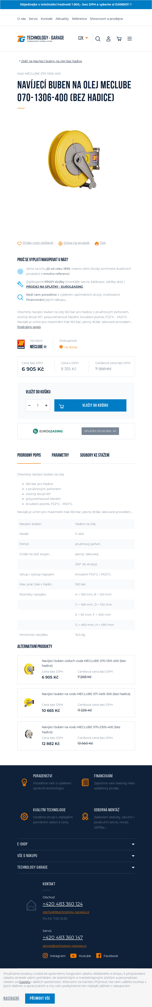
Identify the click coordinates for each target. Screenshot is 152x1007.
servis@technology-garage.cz (64, 946)
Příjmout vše (40, 998)
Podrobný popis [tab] (29, 455)
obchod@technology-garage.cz (66, 912)
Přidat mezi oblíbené (38, 243)
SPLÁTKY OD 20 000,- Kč (100, 431)
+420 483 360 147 (63, 937)
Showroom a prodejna (106, 19)
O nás (21, 19)
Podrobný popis (29, 327)
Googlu (24, 982)
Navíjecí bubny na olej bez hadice (57, 61)
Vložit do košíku (84, 406)
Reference (79, 19)
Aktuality (62, 19)
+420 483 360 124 (63, 904)
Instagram (58, 956)
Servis (33, 19)
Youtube (85, 956)
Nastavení (11, 998)
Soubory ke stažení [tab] (94, 455)
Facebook (111, 956)
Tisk (103, 243)
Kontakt (47, 19)
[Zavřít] (130, 4)
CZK (81, 38)
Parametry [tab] (60, 455)
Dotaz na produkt (77, 243)
